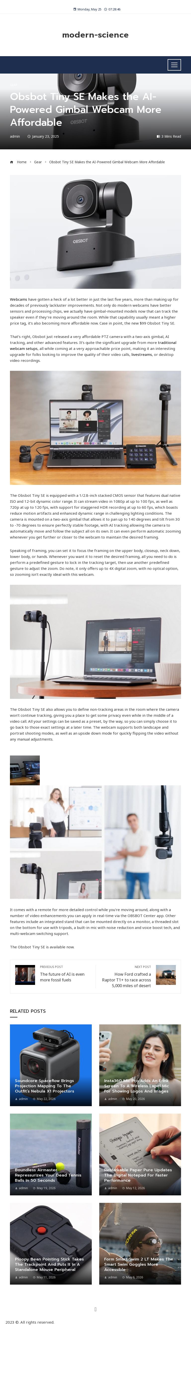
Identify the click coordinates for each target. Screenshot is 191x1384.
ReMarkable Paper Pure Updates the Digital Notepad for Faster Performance (138, 1175)
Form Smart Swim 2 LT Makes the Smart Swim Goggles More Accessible (138, 1264)
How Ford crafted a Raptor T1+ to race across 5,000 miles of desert (126, 976)
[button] (95, 1309)
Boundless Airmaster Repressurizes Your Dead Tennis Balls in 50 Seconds (48, 1175)
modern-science (95, 35)
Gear (13, 85)
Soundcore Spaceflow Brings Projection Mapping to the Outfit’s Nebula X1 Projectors (44, 1086)
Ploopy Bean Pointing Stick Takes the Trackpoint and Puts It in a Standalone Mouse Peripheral (49, 1264)
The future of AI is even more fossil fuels (65, 974)
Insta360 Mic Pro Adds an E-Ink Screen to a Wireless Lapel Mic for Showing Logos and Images (136, 1086)
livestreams (141, 354)
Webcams (18, 299)
